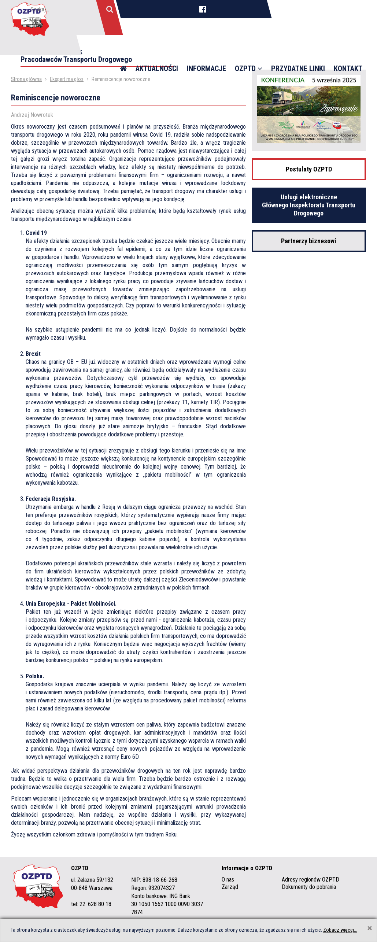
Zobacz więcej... (340, 930)
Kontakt (348, 47)
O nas (228, 879)
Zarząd (230, 886)
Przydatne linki (298, 47)
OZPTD (248, 47)
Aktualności (157, 47)
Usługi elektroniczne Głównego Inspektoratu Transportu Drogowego (308, 205)
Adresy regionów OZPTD (310, 879)
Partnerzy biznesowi (308, 241)
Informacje (206, 47)
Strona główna (26, 79)
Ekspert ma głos (67, 79)
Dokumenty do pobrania (309, 886)
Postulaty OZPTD (309, 169)
